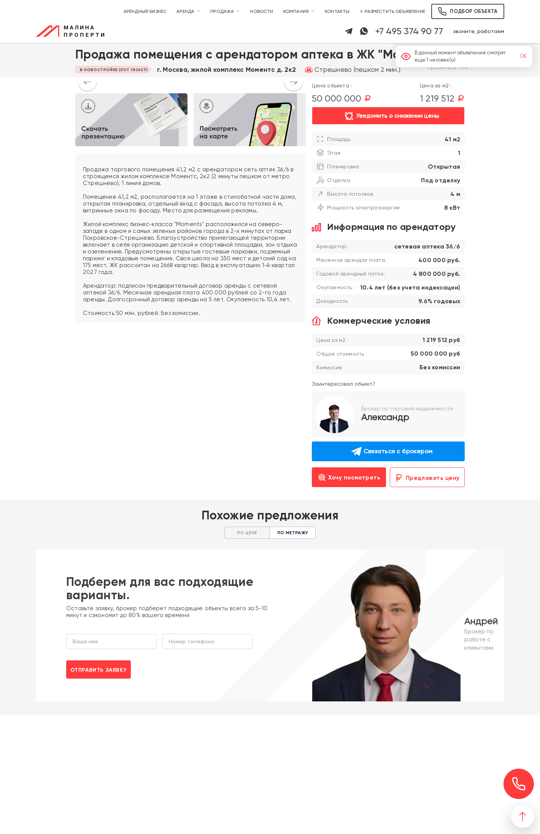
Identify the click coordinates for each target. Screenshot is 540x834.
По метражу (292, 532)
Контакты (337, 11)
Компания (296, 11)
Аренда (185, 11)
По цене (247, 532)
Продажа (222, 11)
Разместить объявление (392, 11)
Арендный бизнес (145, 11)
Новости (261, 11)
